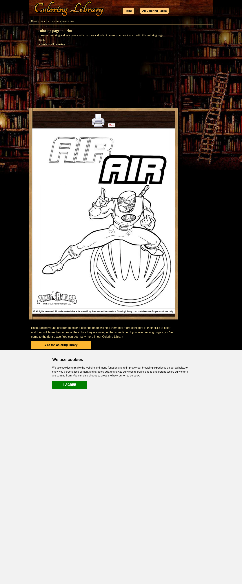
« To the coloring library (60, 345)
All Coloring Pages (154, 10)
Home (128, 10)
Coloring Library (39, 21)
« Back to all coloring (52, 44)
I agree (69, 385)
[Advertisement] (121, 78)
